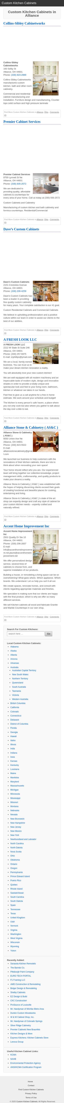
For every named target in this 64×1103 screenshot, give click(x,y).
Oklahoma (15, 860)
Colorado (14, 711)
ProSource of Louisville (20, 1005)
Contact (31, 1085)
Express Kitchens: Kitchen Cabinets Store (29, 1038)
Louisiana (14, 769)
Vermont (14, 926)
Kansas (13, 761)
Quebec (14, 885)
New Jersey (15, 827)
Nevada (13, 814)
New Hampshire (17, 823)
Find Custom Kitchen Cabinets (31, 1090)
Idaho (13, 740)
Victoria (15, 695)
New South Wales (20, 674)
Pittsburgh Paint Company (22, 972)
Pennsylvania (16, 872)
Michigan (14, 790)
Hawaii (13, 736)
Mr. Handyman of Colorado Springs (26, 1021)
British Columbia (17, 703)
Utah (12, 922)
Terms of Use (31, 1098)
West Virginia (16, 938)
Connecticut (15, 716)
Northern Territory (20, 678)
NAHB (13, 1059)
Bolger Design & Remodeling (23, 988)
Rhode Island (16, 889)
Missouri (14, 802)
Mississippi (15, 798)
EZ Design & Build (18, 996)
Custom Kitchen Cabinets (27, 1101)
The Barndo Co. (17, 968)
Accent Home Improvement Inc (26, 526)
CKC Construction (18, 1000)
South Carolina (17, 897)
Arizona (13, 659)
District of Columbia (19, 724)
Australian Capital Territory (24, 670)
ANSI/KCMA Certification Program (25, 1067)
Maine (13, 773)
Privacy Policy (31, 1093)
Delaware (14, 720)
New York (14, 835)
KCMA (13, 1055)
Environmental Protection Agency (25, 1063)
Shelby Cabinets (17, 992)
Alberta (13, 655)
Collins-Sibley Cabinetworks (24, 23)
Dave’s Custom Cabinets (21, 229)
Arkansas (14, 663)
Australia (14, 667)
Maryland (14, 781)
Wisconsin (15, 942)
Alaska (13, 651)
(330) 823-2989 (18, 75)
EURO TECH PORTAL (20, 976)
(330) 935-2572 (18, 183)
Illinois (13, 744)
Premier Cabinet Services (21, 122)
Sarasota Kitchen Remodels (23, 963)
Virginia (13, 930)
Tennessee (15, 909)
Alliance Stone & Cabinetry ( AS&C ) (30, 427)
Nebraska (14, 810)
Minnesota (15, 794)
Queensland (17, 682)
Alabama (14, 647)
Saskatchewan (17, 893)
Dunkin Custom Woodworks (23, 1013)
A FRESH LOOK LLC (20, 339)
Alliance (40, 112)
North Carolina (17, 843)
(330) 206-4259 (18, 291)
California (14, 707)
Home (30, 1082)
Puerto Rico (15, 880)
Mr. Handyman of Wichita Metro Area (27, 1009)
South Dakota (16, 901)
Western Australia (20, 699)
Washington (15, 934)
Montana (14, 806)
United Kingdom (17, 917)
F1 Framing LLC (17, 980)
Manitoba (14, 777)
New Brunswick (17, 819)
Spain (13, 905)
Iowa (12, 757)
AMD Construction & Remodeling (25, 984)
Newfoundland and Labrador (23, 839)
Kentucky (14, 765)
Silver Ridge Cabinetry (20, 1025)
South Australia (19, 687)
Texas (13, 913)
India (12, 748)
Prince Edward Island (20, 876)
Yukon (13, 950)
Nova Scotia (16, 852)
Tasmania (16, 691)
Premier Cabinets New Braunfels (25, 1029)
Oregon (13, 868)
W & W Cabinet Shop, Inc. (22, 1017)
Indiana (13, 753)
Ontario (13, 864)
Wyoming (14, 946)
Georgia (14, 732)
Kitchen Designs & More (21, 1033)
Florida (13, 728)
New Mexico (16, 831)
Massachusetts (17, 786)
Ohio (46, 112)
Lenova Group (16, 1042)
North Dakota (16, 847)
